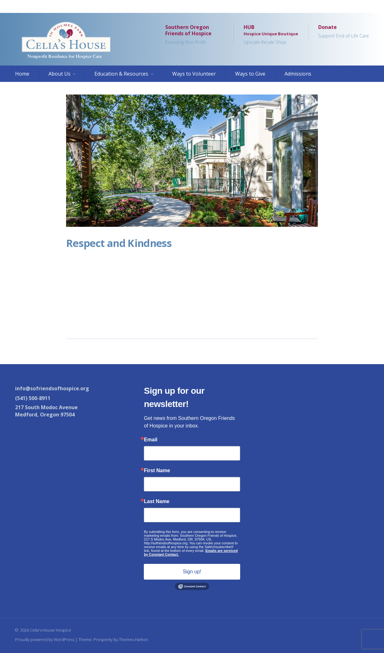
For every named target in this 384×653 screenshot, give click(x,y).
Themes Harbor (133, 639)
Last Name (156, 501)
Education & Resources (121, 73)
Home (22, 73)
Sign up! (192, 571)
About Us (59, 73)
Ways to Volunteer (194, 73)
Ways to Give (250, 73)
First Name (157, 470)
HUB (271, 35)
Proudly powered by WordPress (44, 639)
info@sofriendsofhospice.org (52, 388)
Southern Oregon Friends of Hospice (194, 35)
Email (150, 439)
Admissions (298, 73)
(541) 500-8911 (32, 398)
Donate (343, 32)
